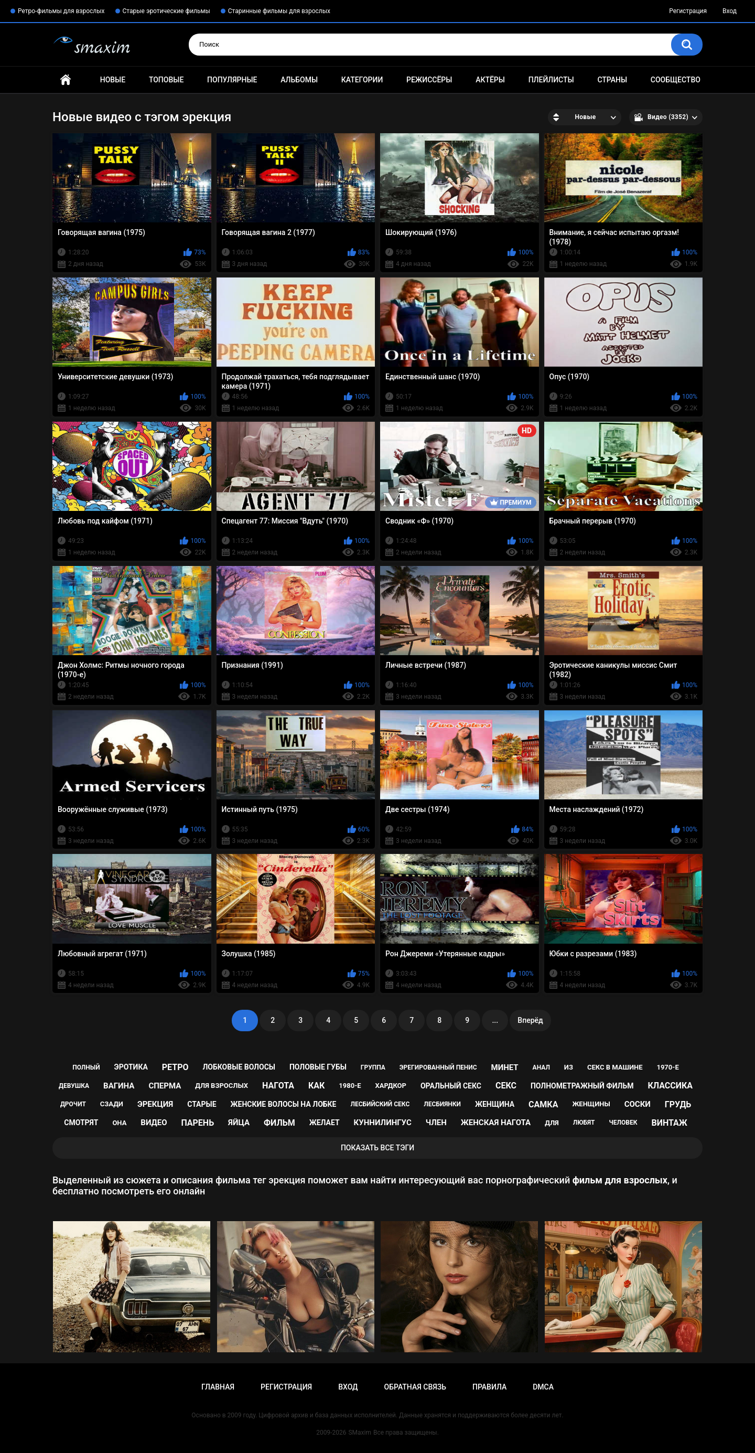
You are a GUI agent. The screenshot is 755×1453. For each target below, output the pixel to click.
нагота (278, 1086)
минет (505, 1067)
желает (324, 1122)
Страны (612, 80)
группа (373, 1067)
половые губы (318, 1067)
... (495, 1020)
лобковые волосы (238, 1067)
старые (201, 1104)
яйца (239, 1122)
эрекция (155, 1104)
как (316, 1086)
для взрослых (221, 1085)
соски (637, 1104)
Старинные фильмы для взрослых (279, 11)
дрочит (73, 1104)
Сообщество (675, 80)
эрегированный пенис (438, 1067)
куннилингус (383, 1122)
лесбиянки (442, 1104)
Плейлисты (551, 80)
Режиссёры (429, 80)
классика (670, 1086)
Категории (362, 80)
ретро (175, 1067)
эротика (131, 1067)
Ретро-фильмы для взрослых (61, 11)
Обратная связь (415, 1387)
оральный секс (450, 1086)
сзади (111, 1104)
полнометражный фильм (582, 1086)
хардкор (390, 1085)
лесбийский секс (379, 1104)
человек (623, 1122)
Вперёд (530, 1020)
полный (86, 1067)
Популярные (232, 80)
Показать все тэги (377, 1148)
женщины (591, 1104)
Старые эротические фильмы (166, 11)
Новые (112, 80)
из (568, 1067)
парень (197, 1123)
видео (154, 1122)
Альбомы (299, 80)
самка (543, 1104)
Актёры (490, 80)
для (552, 1123)
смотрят (81, 1122)
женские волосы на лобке (284, 1104)
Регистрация (688, 11)
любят (584, 1122)
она (119, 1123)
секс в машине (615, 1067)
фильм (279, 1123)
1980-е (350, 1085)
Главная (65, 80)
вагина (118, 1086)
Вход (729, 11)
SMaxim (359, 1432)
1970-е (667, 1067)
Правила (489, 1387)
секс (505, 1086)
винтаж (669, 1123)
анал (541, 1067)
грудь (678, 1104)
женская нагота (496, 1122)
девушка (74, 1085)
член (436, 1122)
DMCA (543, 1387)
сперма (164, 1086)
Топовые (166, 80)
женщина (494, 1104)
